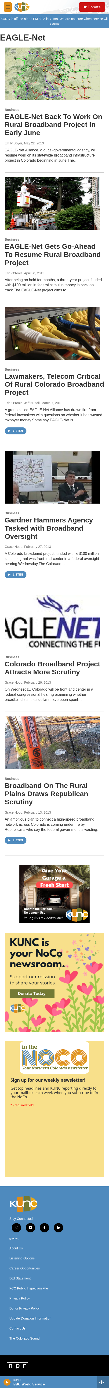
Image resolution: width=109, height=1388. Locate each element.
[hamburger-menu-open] (8, 7)
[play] (7, 1382)
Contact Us (17, 1328)
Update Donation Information (30, 1318)
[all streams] (103, 1382)
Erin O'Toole (13, 273)
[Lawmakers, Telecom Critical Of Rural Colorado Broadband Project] (52, 333)
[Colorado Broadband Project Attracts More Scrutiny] (52, 621)
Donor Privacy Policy (24, 1308)
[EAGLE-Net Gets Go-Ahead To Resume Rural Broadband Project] (52, 203)
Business (12, 110)
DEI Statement (20, 1278)
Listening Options (22, 1258)
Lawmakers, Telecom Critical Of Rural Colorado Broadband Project (54, 384)
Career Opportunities (24, 1268)
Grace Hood (13, 547)
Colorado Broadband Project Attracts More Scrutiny (52, 668)
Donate (94, 7)
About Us (16, 1248)
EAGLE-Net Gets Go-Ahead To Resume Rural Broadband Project (53, 254)
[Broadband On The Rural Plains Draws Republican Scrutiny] (52, 742)
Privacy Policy (19, 1298)
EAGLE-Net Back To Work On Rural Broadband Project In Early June (53, 125)
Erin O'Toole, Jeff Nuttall (22, 403)
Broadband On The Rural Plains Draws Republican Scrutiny (46, 794)
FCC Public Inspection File (28, 1288)
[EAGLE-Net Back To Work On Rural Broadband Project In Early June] (52, 74)
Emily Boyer (13, 143)
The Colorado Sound (24, 1338)
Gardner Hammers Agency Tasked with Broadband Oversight (49, 528)
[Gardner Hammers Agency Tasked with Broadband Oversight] (52, 477)
